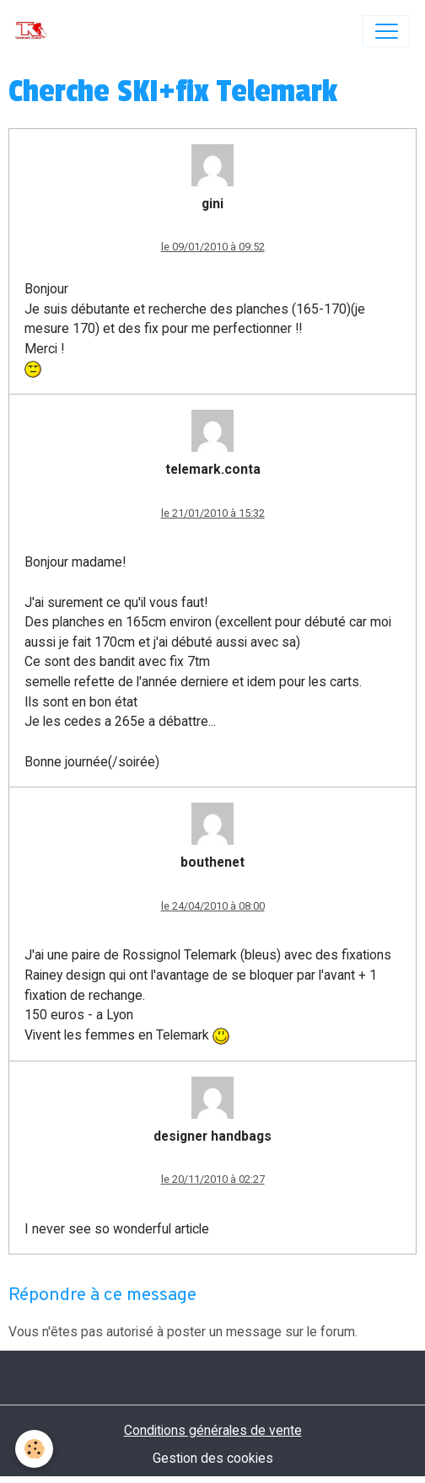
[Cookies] (34, 1449)
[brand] (35, 31)
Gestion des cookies (213, 1458)
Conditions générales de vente (213, 1430)
